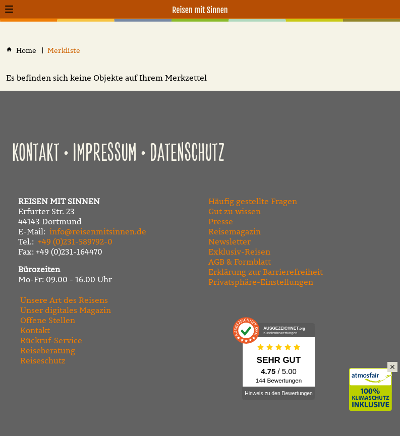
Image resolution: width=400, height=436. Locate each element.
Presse (220, 221)
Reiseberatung (47, 350)
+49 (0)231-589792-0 (75, 241)
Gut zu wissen (234, 211)
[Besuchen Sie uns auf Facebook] (211, 398)
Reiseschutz (43, 360)
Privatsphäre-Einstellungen (260, 282)
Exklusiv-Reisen (239, 251)
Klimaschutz (374, 378)
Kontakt (36, 154)
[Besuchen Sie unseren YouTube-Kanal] (233, 398)
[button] (9, 9)
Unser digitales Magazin (65, 310)
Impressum (105, 154)
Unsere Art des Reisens (64, 300)
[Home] (27, 50)
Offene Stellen (47, 320)
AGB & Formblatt (239, 262)
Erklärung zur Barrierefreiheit (265, 272)
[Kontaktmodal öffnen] (391, 9)
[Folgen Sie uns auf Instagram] (256, 398)
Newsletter (229, 241)
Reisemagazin (234, 231)
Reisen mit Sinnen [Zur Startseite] (200, 10)
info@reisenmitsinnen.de (97, 231)
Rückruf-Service (51, 340)
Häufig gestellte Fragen (252, 201)
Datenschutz (187, 154)
